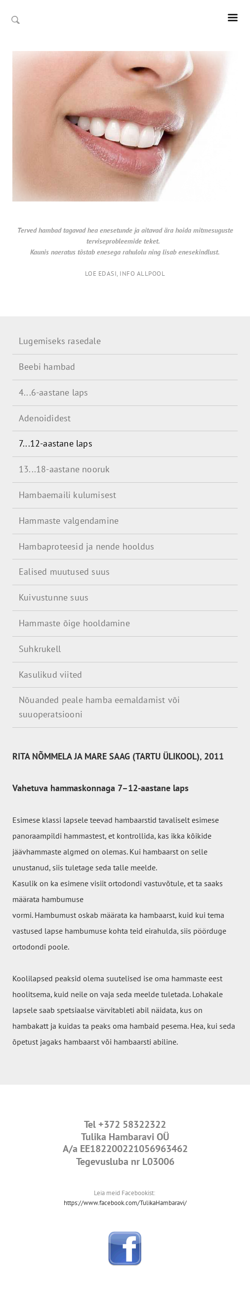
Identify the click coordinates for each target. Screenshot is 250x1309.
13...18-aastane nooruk (64, 469)
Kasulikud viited (50, 674)
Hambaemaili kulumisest (67, 495)
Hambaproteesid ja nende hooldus (86, 546)
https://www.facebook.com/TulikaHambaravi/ (125, 1203)
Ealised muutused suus (64, 571)
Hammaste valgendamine (69, 520)
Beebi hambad (47, 366)
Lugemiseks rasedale (60, 341)
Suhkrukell (40, 648)
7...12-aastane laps (55, 443)
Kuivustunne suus (53, 597)
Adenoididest (45, 418)
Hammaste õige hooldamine (74, 623)
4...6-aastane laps (53, 392)
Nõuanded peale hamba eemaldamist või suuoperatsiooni (99, 707)
